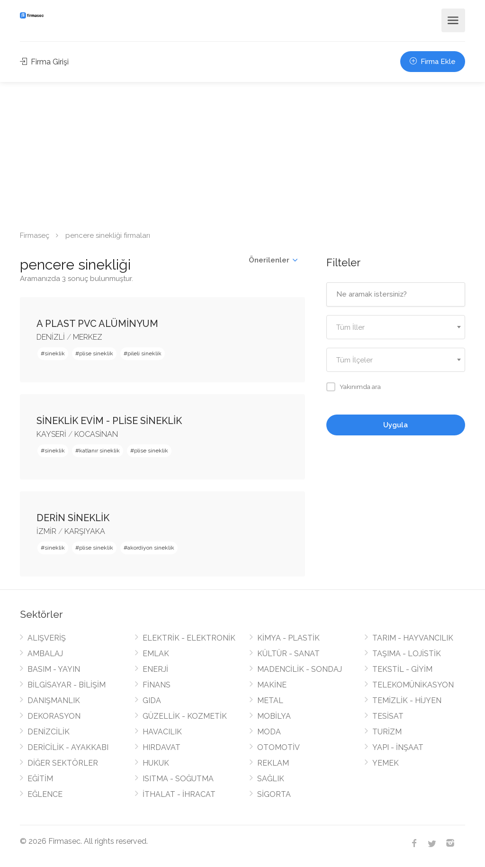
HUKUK (156, 763)
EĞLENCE (45, 794)
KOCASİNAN (96, 434)
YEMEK (385, 763)
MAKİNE (272, 684)
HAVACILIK (162, 731)
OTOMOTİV (278, 747)
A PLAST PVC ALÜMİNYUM (97, 323)
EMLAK (156, 653)
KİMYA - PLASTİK (288, 637)
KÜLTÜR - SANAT (288, 653)
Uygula (395, 425)
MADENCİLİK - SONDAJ (299, 669)
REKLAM (273, 763)
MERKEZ (87, 337)
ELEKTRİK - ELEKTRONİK (189, 637)
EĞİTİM (40, 778)
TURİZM (387, 731)
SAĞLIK (270, 778)
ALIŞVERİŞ (46, 637)
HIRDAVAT (161, 747)
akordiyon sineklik (150, 547)
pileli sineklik (144, 353)
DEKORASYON (54, 716)
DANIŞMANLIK (53, 700)
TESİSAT (388, 716)
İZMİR (46, 531)
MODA (269, 731)
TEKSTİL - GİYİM (402, 669)
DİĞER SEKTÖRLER (62, 763)
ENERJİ (155, 669)
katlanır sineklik (99, 450)
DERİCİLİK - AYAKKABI (67, 747)
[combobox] (395, 327)
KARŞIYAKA (84, 531)
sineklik (55, 353)
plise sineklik (96, 353)
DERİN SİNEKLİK (72, 518)
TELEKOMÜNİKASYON (413, 684)
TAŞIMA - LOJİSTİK (406, 653)
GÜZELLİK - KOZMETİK (185, 716)
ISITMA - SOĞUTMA (178, 778)
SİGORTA (274, 794)
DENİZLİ (50, 337)
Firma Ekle (433, 61)
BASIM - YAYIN (53, 669)
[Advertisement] (242, 153)
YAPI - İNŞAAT (397, 747)
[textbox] (396, 328)
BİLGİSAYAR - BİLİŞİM (66, 684)
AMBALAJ (45, 653)
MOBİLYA (274, 716)
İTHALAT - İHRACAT (179, 794)
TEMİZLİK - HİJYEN (406, 700)
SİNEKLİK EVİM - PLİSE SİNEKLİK (109, 420)
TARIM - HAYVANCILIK (412, 637)
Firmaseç (34, 235)
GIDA (152, 700)
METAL (270, 700)
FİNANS (157, 684)
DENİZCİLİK (48, 731)
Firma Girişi (44, 61)
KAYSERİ (51, 434)
